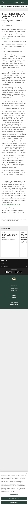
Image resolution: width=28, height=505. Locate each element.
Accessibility (14, 292)
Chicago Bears (5, 38)
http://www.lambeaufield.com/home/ (11, 204)
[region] (14, 488)
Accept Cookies (14, 502)
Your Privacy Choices (14, 300)
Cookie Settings (14, 302)
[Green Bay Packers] (14, 278)
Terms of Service (14, 288)
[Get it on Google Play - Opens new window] (18, 273)
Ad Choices (14, 297)
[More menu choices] (26, 2)
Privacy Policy (14, 285)
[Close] (26, 473)
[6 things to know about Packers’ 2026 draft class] (10, 237)
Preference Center (14, 304)
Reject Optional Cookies (14, 498)
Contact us (14, 290)
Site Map (14, 295)
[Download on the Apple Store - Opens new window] (8, 272)
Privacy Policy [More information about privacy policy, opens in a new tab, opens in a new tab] (12, 491)
